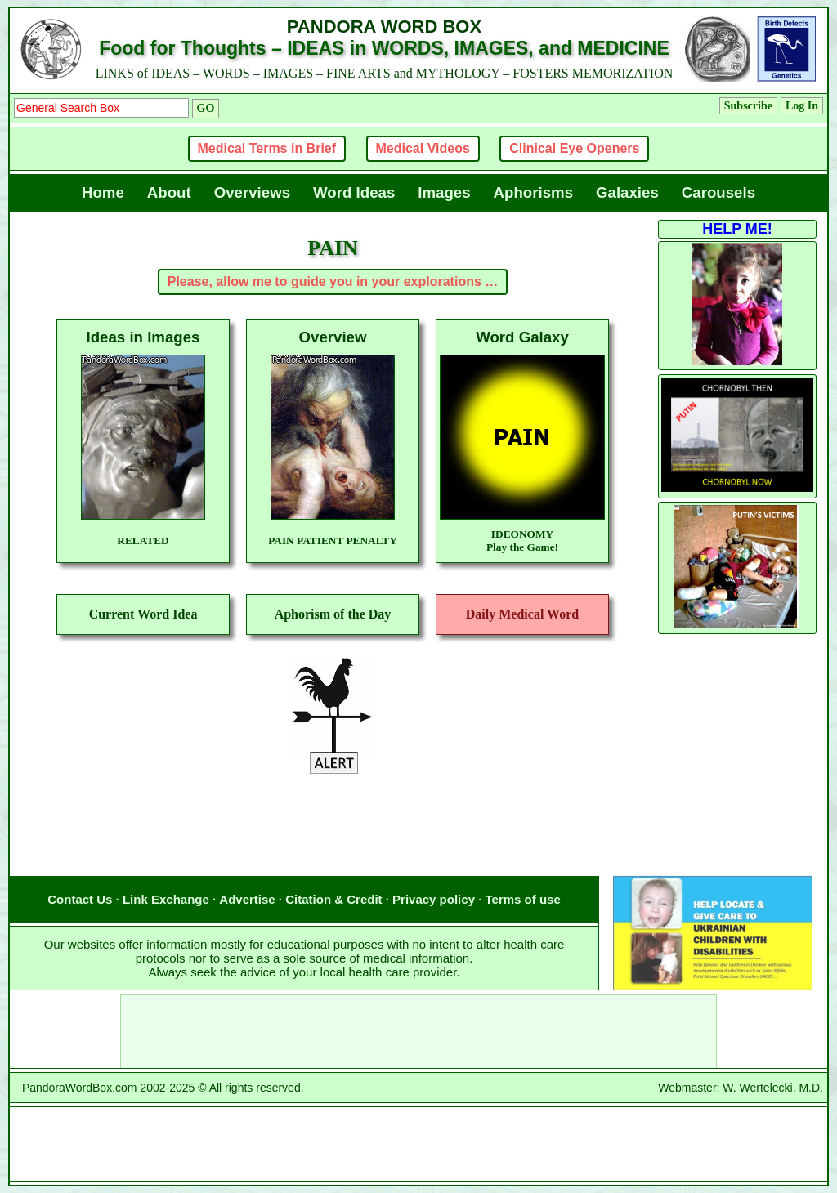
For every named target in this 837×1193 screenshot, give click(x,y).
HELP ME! (737, 229)
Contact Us (79, 899)
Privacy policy (433, 899)
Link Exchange (166, 899)
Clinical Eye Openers (574, 148)
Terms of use (523, 899)
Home (103, 192)
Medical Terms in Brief (267, 148)
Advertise (247, 899)
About (169, 192)
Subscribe (748, 106)
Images (444, 192)
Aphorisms (533, 192)
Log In (802, 106)
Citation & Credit (333, 899)
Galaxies (627, 192)
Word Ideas (354, 192)
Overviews (252, 192)
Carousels (718, 192)
